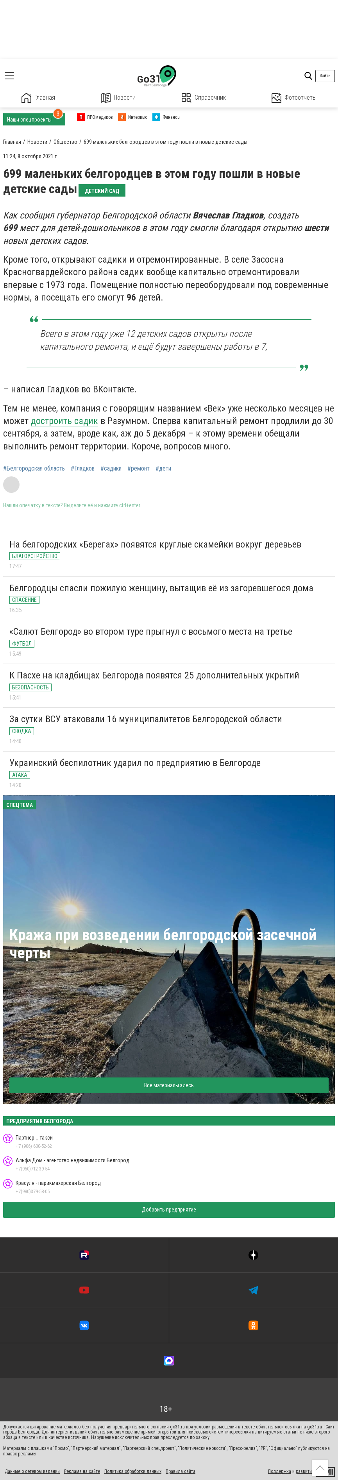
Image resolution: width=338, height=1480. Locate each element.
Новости (118, 98)
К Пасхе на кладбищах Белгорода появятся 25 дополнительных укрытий (154, 675)
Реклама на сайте (82, 1471)
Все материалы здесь (169, 1085)
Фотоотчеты (294, 98)
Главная (38, 98)
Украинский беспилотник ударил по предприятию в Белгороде (135, 762)
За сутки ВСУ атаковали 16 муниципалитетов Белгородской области (145, 719)
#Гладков (83, 468)
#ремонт (138, 468)
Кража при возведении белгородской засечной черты (163, 944)
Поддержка (279, 1471)
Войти (325, 75)
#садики (111, 468)
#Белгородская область (34, 468)
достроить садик (64, 420)
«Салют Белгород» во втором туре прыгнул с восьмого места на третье (150, 631)
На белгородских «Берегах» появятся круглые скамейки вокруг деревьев (155, 544)
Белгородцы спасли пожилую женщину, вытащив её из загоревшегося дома (161, 588)
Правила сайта (180, 1471)
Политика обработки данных (132, 1471)
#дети (163, 468)
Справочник (204, 98)
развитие (305, 1471)
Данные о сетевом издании (32, 1471)
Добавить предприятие (169, 1209)
